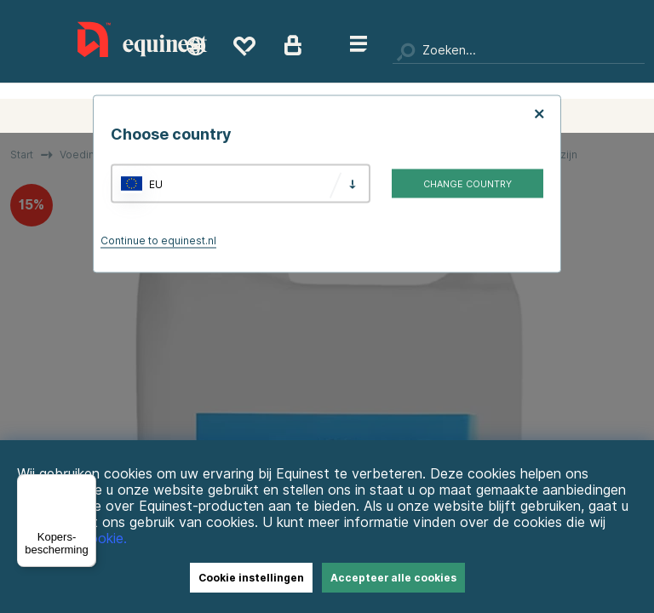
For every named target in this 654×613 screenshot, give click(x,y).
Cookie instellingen (251, 577)
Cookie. (103, 538)
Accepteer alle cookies (393, 577)
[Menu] (86, 484)
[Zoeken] (519, 51)
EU (156, 183)
